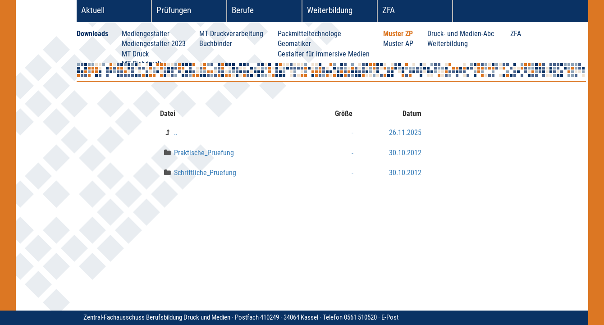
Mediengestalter (145, 33)
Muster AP (398, 43)
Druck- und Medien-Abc (460, 33)
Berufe (243, 10)
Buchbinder (215, 43)
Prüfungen (173, 10)
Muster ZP (398, 33)
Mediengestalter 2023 (154, 43)
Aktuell (93, 10)
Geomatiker (294, 43)
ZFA (388, 10)
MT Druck (135, 54)
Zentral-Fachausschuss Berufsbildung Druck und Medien (232, 317)
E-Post (389, 317)
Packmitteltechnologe (309, 33)
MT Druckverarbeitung (231, 33)
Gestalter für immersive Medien (324, 54)
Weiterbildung (329, 10)
